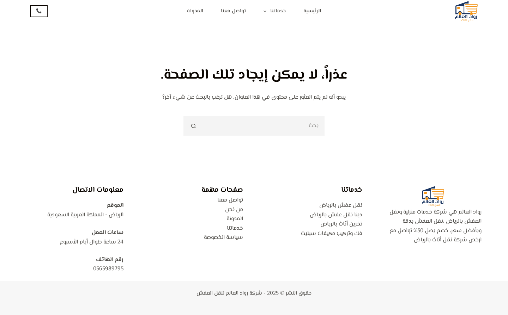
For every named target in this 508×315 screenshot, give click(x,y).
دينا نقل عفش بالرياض (336, 215)
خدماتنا (273, 11)
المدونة (195, 11)
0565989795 (108, 269)
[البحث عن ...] (264, 126)
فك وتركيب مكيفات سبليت (331, 233)
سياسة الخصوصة (223, 237)
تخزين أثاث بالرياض (341, 224)
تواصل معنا (233, 11)
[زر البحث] (193, 126)
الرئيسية (312, 11)
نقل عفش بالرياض (340, 205)
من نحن (234, 209)
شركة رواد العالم (244, 293)
